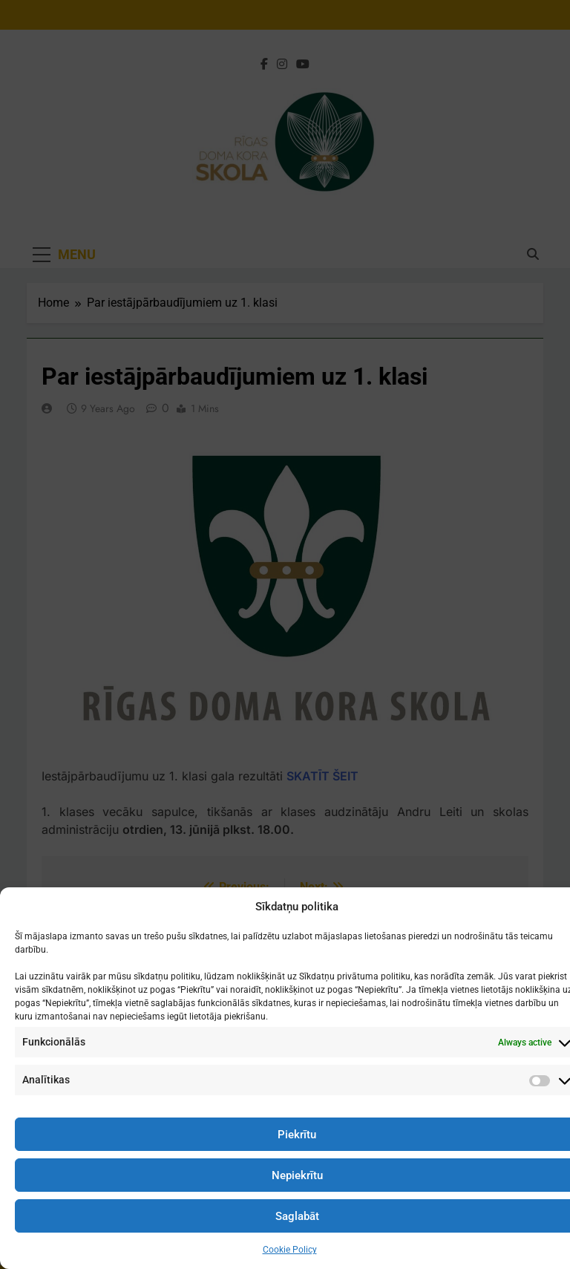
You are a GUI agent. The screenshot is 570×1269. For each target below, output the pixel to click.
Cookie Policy (290, 1249)
